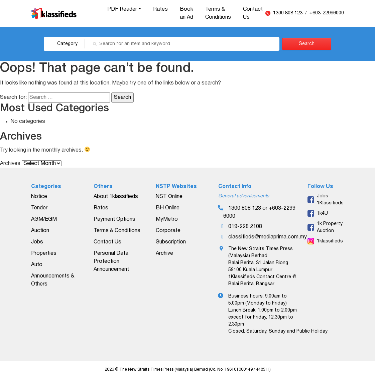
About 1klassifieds (116, 196)
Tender (39, 208)
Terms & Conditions (218, 13)
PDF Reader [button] (122, 9)
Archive (164, 253)
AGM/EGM (44, 219)
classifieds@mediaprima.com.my (267, 237)
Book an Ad (186, 13)
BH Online (167, 208)
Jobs (37, 242)
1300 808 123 (288, 13)
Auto (36, 264)
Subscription (171, 242)
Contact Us (253, 13)
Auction (40, 230)
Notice (39, 196)
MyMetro (167, 219)
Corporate (168, 230)
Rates (160, 9)
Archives (10, 163)
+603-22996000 (326, 13)
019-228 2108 (245, 226)
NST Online (169, 196)
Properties (43, 253)
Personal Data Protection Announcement (111, 261)
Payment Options (114, 219)
